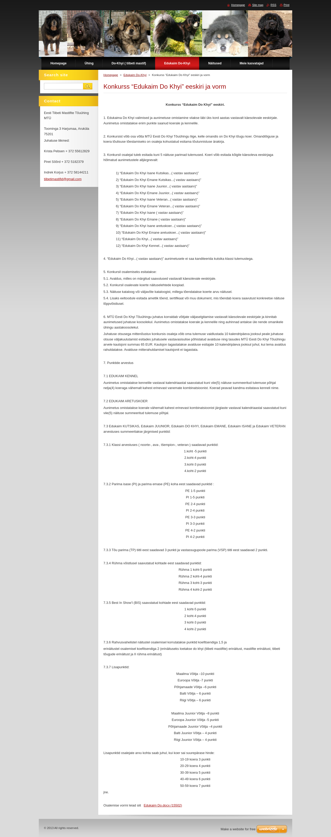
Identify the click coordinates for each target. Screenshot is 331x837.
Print (286, 4)
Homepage (110, 75)
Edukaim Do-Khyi (134, 75)
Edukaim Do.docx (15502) (163, 805)
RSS (273, 4)
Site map (257, 4)
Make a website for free (238, 829)
